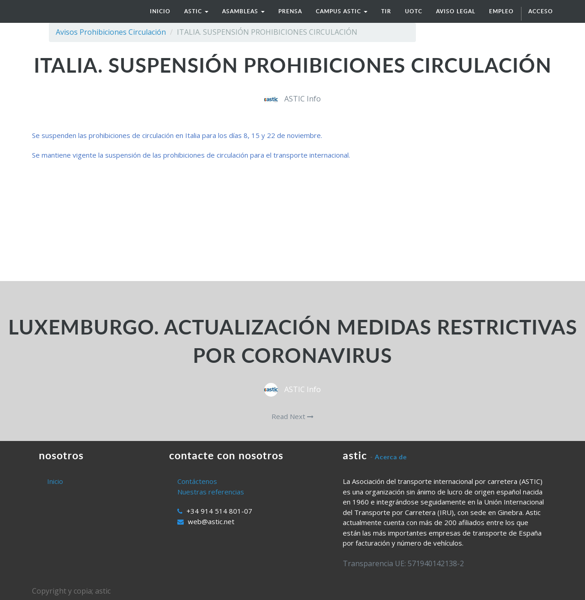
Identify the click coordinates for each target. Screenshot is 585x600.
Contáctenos (197, 481)
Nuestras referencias (210, 491)
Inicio (55, 481)
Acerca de (391, 456)
